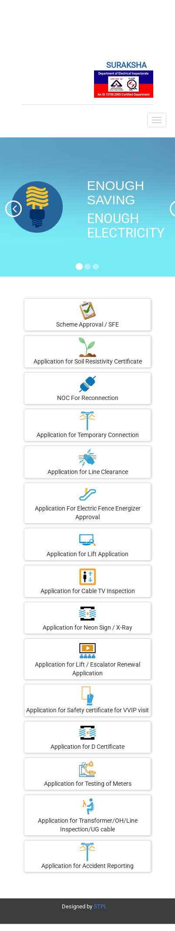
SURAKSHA (126, 65)
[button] (5, 207)
